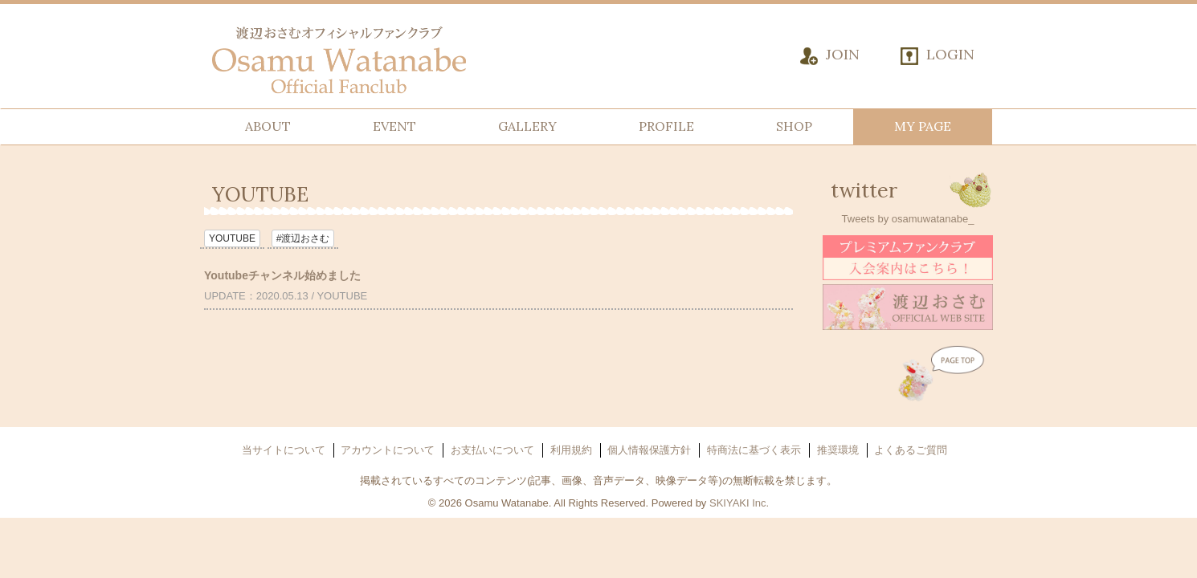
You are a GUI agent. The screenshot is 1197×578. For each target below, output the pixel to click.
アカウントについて (388, 450)
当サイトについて (283, 450)
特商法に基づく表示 (754, 450)
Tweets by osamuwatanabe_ (908, 219)
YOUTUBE (232, 238)
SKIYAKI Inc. (739, 503)
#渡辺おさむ (303, 238)
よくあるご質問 (910, 450)
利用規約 (571, 450)
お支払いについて (492, 450)
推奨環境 (838, 450)
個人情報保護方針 (649, 450)
